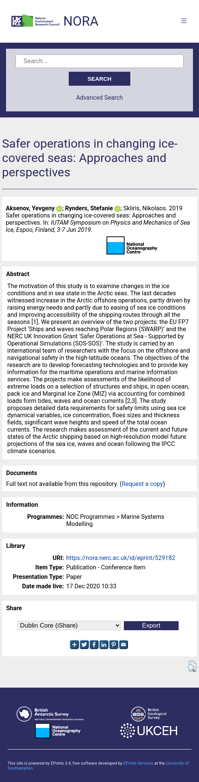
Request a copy (142, 483)
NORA (80, 21)
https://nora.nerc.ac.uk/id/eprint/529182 (120, 557)
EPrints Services (138, 763)
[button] (192, 666)
